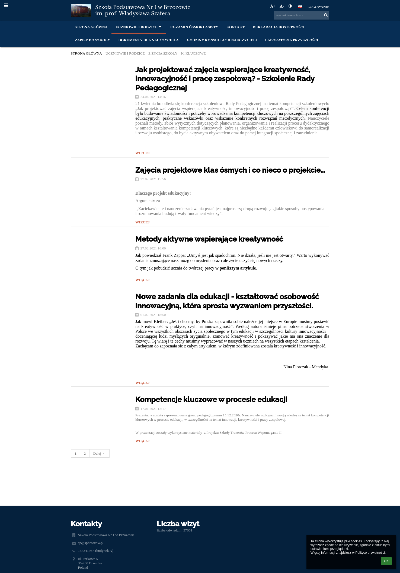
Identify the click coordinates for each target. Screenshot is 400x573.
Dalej (99, 453)
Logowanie (318, 7)
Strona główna (86, 53)
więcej (142, 153)
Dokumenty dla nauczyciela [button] (148, 40)
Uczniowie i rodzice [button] (139, 27)
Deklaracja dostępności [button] (279, 27)
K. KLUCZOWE (193, 53)
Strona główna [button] (91, 27)
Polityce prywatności (370, 553)
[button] (300, 7)
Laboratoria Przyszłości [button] (291, 40)
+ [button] (273, 6)
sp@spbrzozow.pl (91, 543)
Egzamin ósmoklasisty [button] (194, 27)
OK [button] (386, 561)
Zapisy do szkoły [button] (92, 40)
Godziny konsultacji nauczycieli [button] (222, 40)
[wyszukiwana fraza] (301, 15)
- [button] (282, 6)
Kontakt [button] (235, 27)
